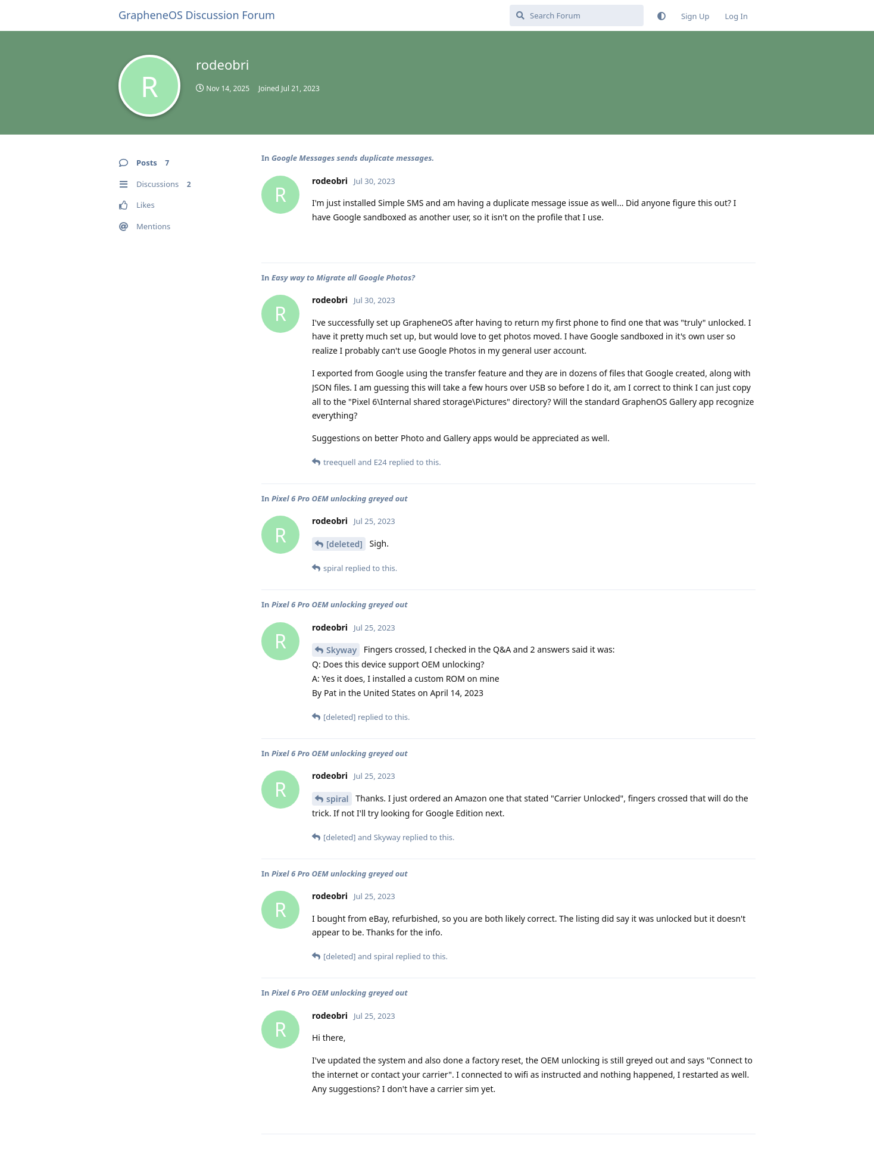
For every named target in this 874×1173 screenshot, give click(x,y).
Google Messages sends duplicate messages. (352, 157)
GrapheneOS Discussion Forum (196, 15)
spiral (337, 798)
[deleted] (344, 544)
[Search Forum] (577, 15)
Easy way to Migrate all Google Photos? (343, 277)
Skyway (341, 650)
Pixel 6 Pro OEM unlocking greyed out (339, 498)
